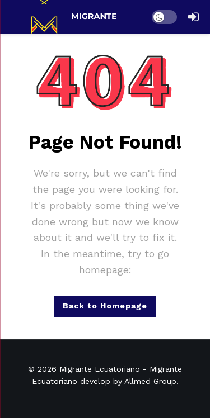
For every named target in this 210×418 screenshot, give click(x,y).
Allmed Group (150, 381)
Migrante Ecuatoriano (99, 368)
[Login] (193, 16)
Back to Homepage (105, 305)
